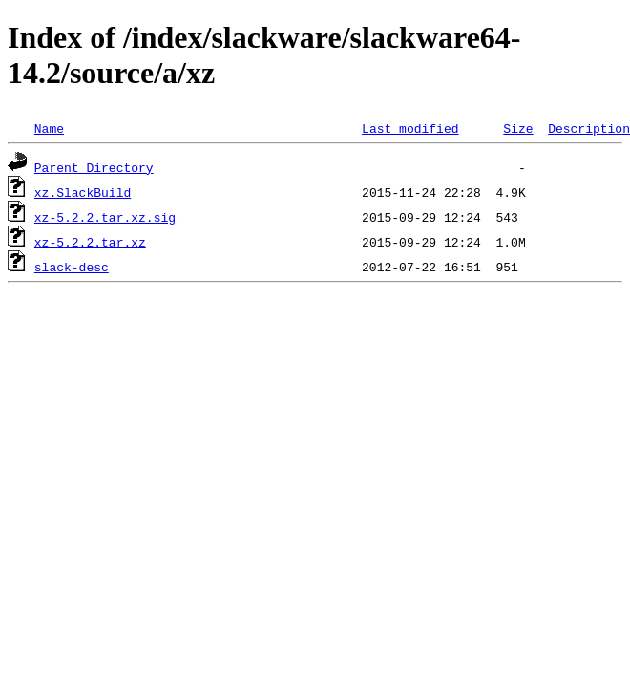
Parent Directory (94, 167)
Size (518, 128)
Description (589, 128)
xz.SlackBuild (82, 192)
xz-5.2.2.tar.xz (90, 241)
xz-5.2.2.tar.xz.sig (105, 217)
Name (49, 128)
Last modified (410, 128)
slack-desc (71, 266)
